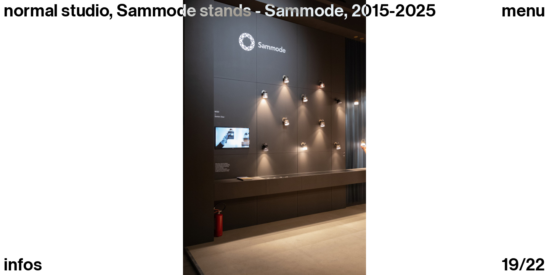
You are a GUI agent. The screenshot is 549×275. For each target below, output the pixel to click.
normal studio (56, 10)
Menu (523, 10)
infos (23, 264)
